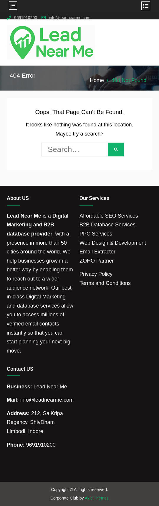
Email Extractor (97, 252)
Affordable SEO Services (109, 216)
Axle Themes (97, 498)
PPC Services (96, 234)
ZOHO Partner (97, 261)
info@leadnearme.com (69, 17)
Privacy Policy (96, 274)
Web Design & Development (113, 243)
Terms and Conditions (105, 283)
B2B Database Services (107, 225)
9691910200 (25, 17)
